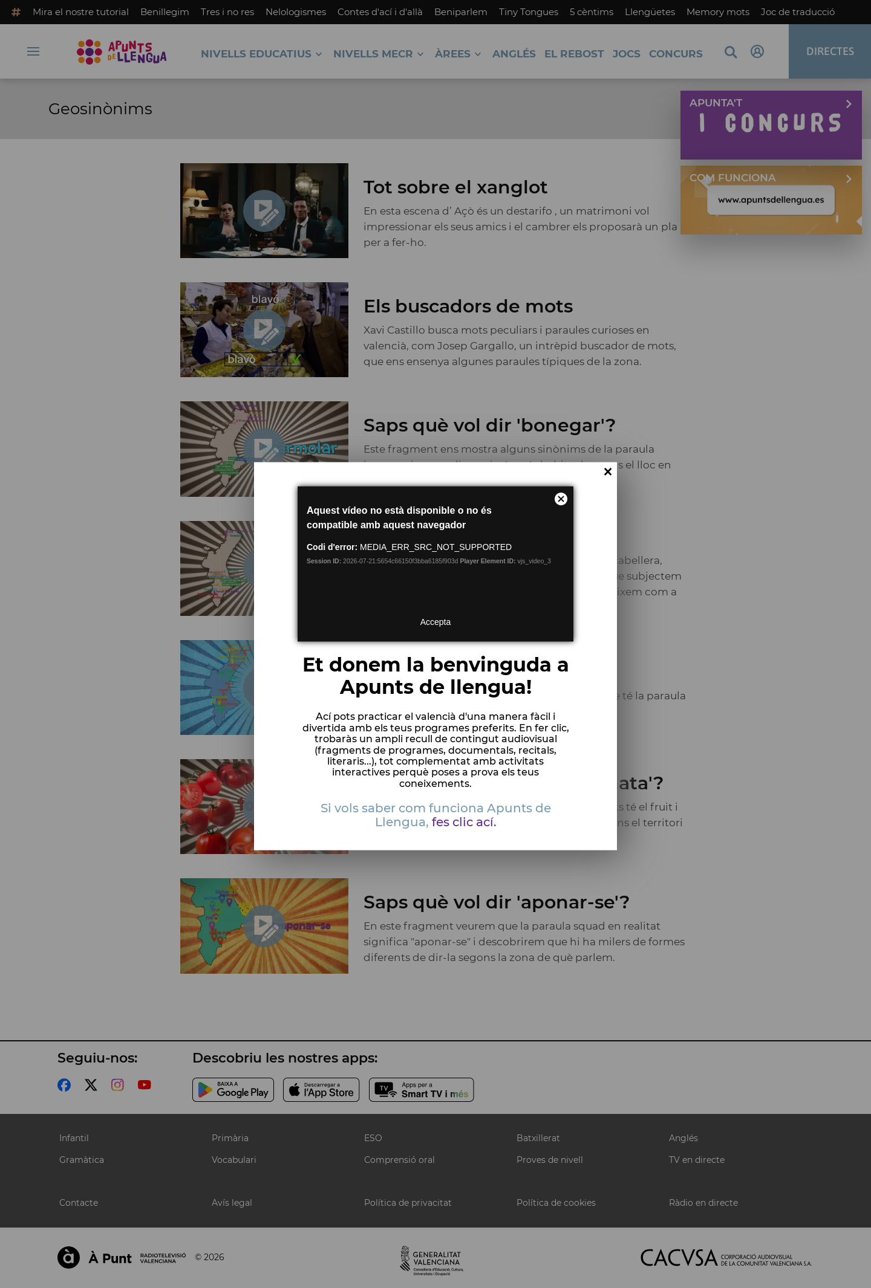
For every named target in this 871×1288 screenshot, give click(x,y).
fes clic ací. (464, 822)
